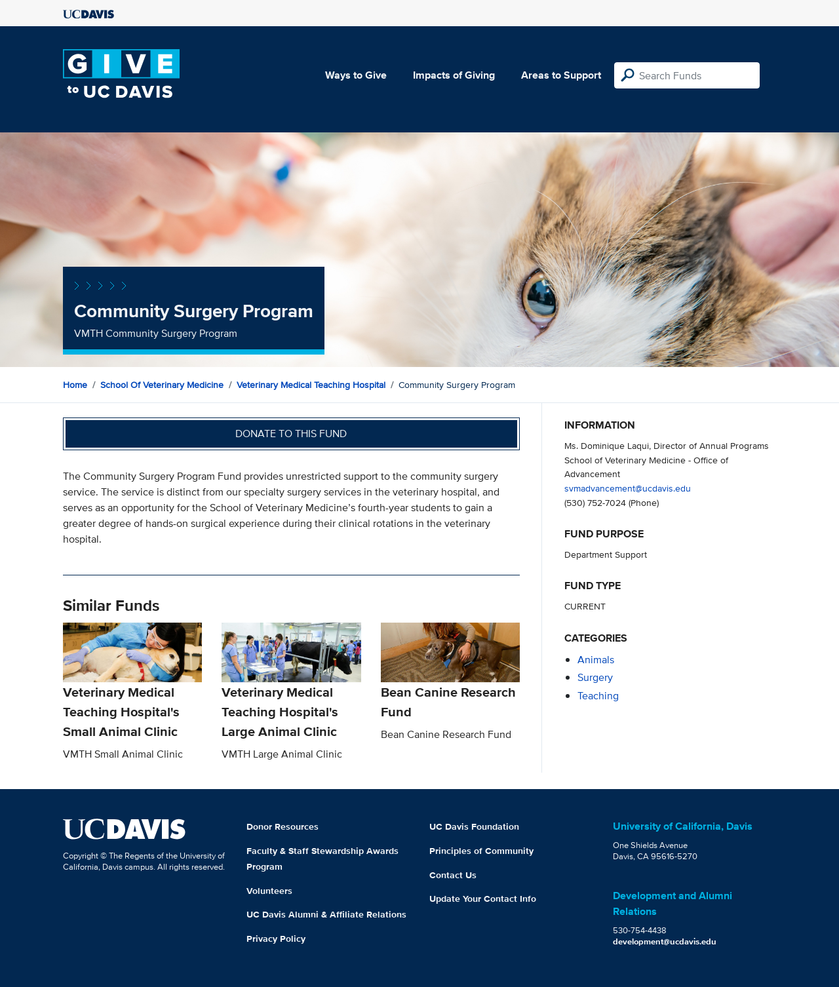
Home (75, 384)
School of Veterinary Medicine (162, 384)
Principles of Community (481, 850)
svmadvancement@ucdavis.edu (627, 488)
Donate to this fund (291, 433)
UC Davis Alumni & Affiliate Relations (326, 914)
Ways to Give (356, 75)
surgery (595, 677)
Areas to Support (561, 75)
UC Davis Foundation (474, 826)
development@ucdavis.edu (664, 941)
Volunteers (269, 890)
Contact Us (453, 874)
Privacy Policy (275, 938)
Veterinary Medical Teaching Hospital (311, 384)
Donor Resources (282, 826)
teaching (598, 695)
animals (595, 659)
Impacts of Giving (454, 75)
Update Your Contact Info (482, 898)
